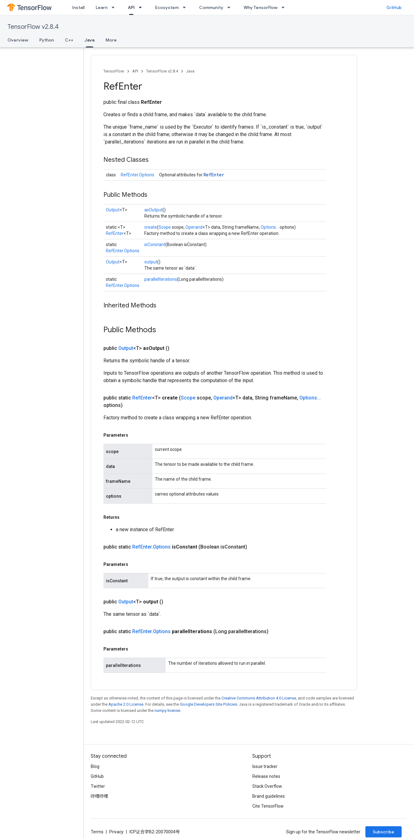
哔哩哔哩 (99, 796)
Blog (95, 766)
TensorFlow (113, 71)
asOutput (153, 209)
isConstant (154, 244)
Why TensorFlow (260, 7)
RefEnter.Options (137, 174)
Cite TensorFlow (268, 806)
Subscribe (383, 832)
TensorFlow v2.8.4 (33, 27)
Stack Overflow (267, 786)
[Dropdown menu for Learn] (114, 7)
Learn (101, 7)
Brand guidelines (268, 796)
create (150, 227)
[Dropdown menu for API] (142, 7)
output (150, 261)
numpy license (167, 710)
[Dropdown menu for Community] (230, 7)
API (135, 71)
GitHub (394, 7)
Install (78, 7)
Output (113, 209)
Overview (17, 40)
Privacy (116, 831)
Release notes (266, 776)
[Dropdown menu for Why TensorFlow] (284, 7)
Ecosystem (167, 7)
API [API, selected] (131, 7)
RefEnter (213, 175)
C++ (69, 40)
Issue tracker (264, 766)
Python (46, 40)
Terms (97, 831)
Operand (194, 227)
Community (211, 7)
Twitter (98, 786)
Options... (270, 227)
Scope (165, 227)
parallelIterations (160, 279)
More (111, 40)
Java (190, 71)
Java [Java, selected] (89, 40)
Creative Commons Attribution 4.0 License (258, 698)
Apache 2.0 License (125, 704)
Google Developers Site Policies (208, 704)
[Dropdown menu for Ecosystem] (186, 7)
